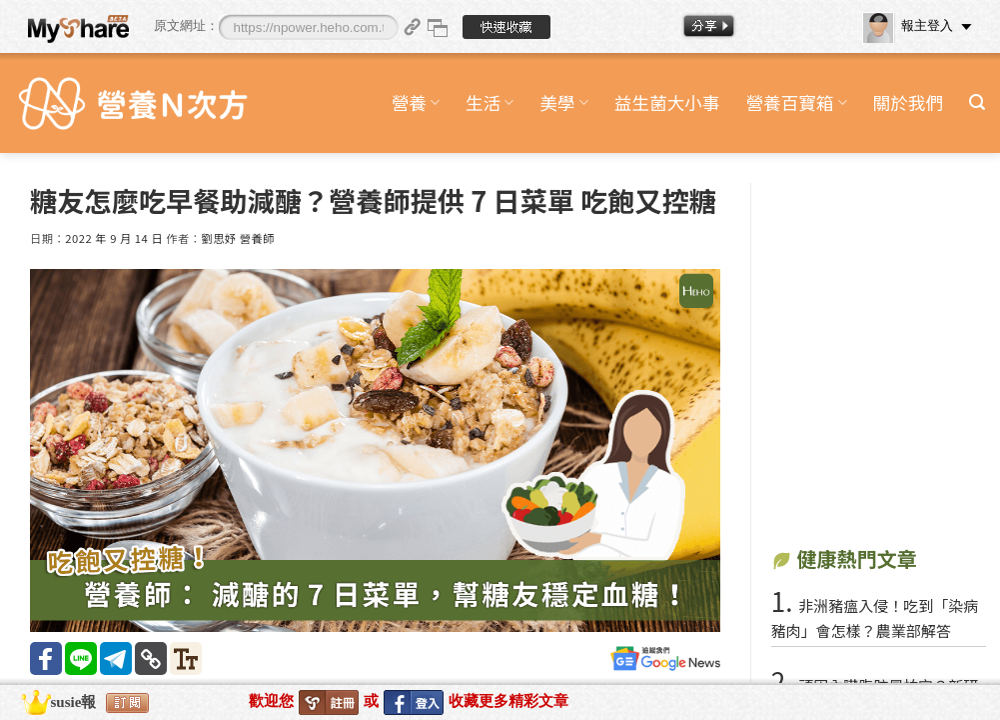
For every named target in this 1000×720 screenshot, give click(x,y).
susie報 (74, 702)
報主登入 (908, 25)
